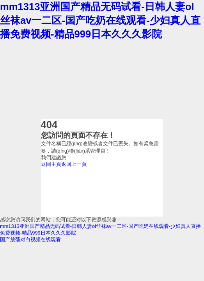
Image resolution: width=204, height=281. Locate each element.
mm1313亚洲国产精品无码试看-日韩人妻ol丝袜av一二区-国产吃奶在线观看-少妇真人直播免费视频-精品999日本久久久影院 (100, 20)
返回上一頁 (74, 164)
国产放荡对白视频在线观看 (30, 239)
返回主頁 (51, 164)
